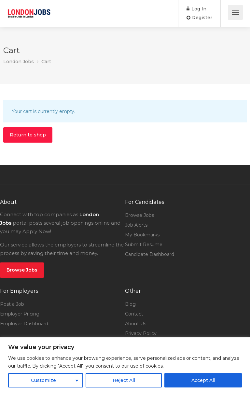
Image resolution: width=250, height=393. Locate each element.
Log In (196, 9)
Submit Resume (143, 244)
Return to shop (28, 135)
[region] (125, 365)
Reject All (124, 380)
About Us (135, 324)
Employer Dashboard (24, 324)
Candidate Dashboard (149, 254)
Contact (134, 314)
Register (199, 18)
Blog (130, 304)
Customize (43, 380)
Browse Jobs (22, 270)
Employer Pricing (19, 314)
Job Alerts (136, 225)
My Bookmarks (142, 235)
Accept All (203, 380)
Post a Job (12, 304)
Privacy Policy (141, 333)
